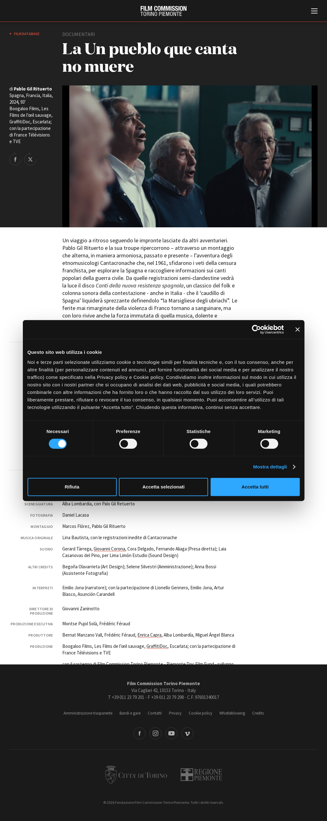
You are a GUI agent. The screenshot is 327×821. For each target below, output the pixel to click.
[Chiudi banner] (297, 329)
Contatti (155, 713)
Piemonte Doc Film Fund (190, 664)
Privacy (175, 713)
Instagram (155, 733)
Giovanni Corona (109, 549)
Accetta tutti (255, 486)
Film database (26, 33)
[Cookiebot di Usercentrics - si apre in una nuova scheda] (256, 329)
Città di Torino (136, 774)
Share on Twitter (30, 158)
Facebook (140, 733)
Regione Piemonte (201, 774)
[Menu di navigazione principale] (314, 11)
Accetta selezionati (163, 486)
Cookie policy (200, 713)
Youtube (171, 733)
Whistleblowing (232, 713)
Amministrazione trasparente (88, 713)
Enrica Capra (149, 635)
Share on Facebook (15, 158)
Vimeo (187, 733)
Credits (258, 713)
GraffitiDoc (156, 646)
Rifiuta (72, 486)
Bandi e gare (130, 713)
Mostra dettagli (270, 466)
